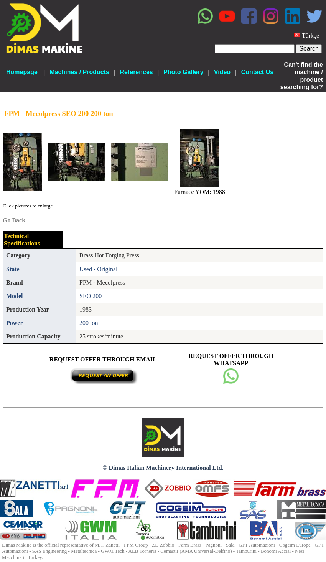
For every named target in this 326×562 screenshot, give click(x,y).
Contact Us (257, 72)
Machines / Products (79, 72)
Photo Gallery (183, 72)
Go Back (14, 220)
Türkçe (310, 35)
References (136, 72)
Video (222, 72)
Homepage (22, 72)
